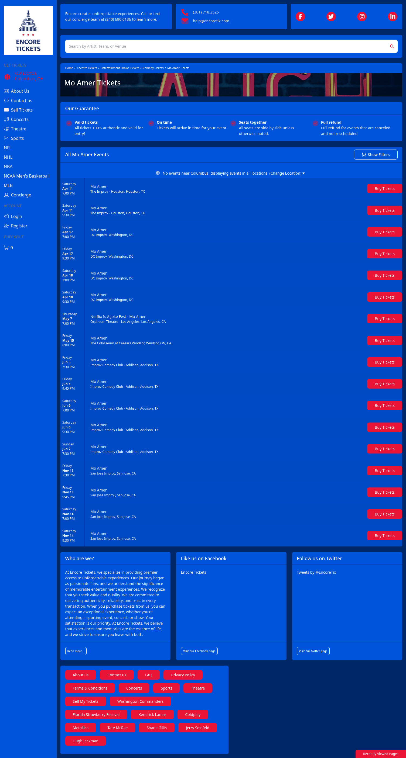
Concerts (134, 688)
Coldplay (192, 714)
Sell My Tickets (85, 701)
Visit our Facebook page (199, 651)
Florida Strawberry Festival (96, 714)
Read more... (75, 651)
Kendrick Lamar (152, 714)
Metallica (81, 727)
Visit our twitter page (313, 651)
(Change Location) (287, 173)
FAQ (148, 674)
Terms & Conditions (90, 688)
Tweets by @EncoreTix (316, 572)
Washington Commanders (140, 701)
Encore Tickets (193, 572)
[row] (231, 189)
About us (81, 674)
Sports (166, 688)
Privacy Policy (183, 674)
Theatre (198, 688)
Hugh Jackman (85, 740)
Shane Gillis (156, 727)
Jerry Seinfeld (197, 727)
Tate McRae (117, 727)
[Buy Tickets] (384, 188)
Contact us (116, 674)
